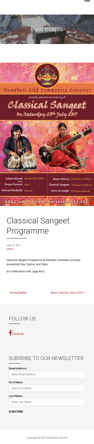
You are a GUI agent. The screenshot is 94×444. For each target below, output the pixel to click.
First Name (16, 382)
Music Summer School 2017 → (69, 292)
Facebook (16, 332)
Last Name (15, 396)
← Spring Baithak (17, 292)
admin (10, 249)
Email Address (18, 368)
